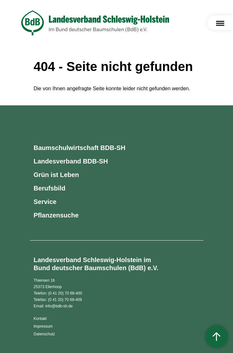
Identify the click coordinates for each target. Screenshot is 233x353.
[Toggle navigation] (220, 22)
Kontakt (40, 318)
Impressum (43, 326)
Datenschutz (44, 334)
